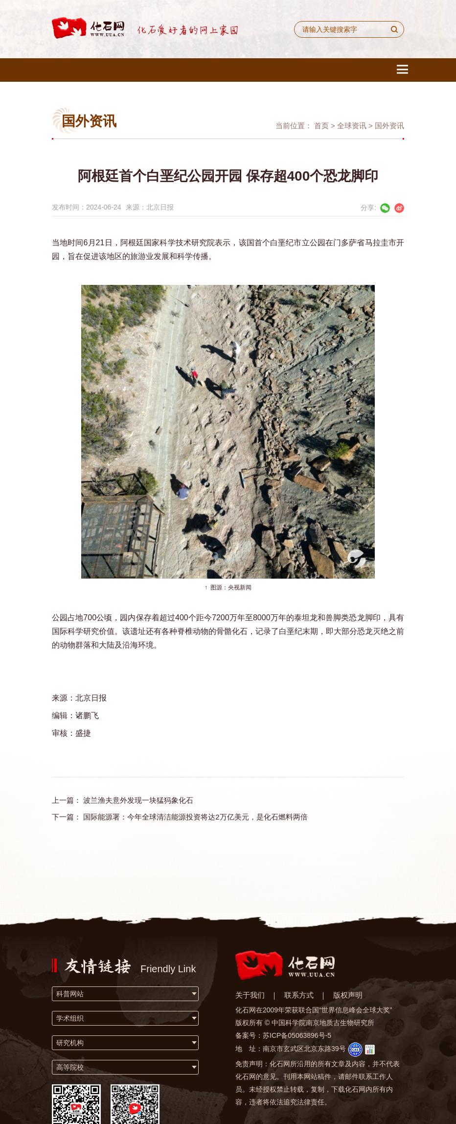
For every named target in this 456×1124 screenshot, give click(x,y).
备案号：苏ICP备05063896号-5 (283, 1035)
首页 (321, 125)
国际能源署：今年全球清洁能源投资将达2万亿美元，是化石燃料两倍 (195, 817)
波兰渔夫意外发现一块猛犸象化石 (138, 800)
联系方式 (299, 995)
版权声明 (348, 995)
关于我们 (250, 995)
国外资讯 (389, 125)
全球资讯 (351, 125)
